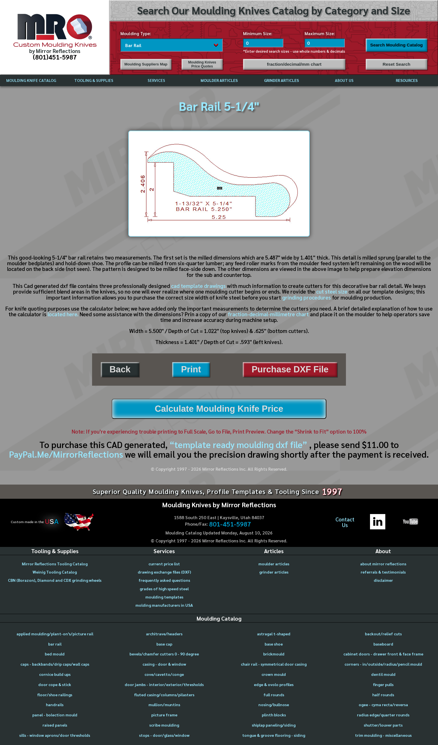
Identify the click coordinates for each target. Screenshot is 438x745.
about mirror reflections (383, 563)
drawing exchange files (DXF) (164, 571)
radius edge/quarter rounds (383, 714)
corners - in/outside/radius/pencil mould (383, 664)
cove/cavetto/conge (164, 674)
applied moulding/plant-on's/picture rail (54, 633)
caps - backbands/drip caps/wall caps (54, 664)
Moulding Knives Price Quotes (202, 64)
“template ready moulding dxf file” (238, 444)
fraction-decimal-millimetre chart (268, 314)
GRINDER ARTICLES (281, 80)
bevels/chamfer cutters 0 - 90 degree (164, 653)
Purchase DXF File (290, 369)
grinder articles (273, 571)
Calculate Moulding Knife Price (219, 409)
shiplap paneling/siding (273, 724)
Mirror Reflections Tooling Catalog (55, 563)
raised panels (54, 724)
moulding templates (164, 596)
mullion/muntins (164, 704)
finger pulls (383, 684)
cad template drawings (198, 285)
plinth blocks (274, 714)
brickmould (273, 653)
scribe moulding (164, 724)
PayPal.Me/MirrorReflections (67, 454)
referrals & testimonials (383, 571)
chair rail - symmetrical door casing (274, 664)
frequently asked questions (164, 580)
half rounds (383, 694)
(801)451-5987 (55, 56)
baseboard (383, 643)
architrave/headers (164, 633)
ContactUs (344, 522)
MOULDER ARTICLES (219, 80)
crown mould (273, 674)
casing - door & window (164, 664)
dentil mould (383, 674)
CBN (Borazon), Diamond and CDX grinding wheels (54, 580)
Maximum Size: (320, 33)
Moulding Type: (135, 33)
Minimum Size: (257, 33)
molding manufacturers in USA (164, 605)
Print (191, 369)
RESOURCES (407, 80)
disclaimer (383, 580)
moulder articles (273, 563)
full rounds (273, 694)
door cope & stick (54, 684)
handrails (54, 704)
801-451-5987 (230, 524)
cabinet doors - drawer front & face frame (383, 653)
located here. (63, 314)
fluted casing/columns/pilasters (164, 694)
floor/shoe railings (54, 694)
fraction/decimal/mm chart (294, 64)
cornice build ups (55, 674)
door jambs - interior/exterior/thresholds (164, 684)
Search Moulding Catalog (396, 45)
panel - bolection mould (54, 714)
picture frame (164, 714)
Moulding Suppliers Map (145, 64)
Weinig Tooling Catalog (55, 571)
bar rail (54, 643)
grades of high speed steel (164, 588)
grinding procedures (306, 297)
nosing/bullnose (273, 704)
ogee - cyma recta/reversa (383, 704)
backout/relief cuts (383, 633)
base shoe (274, 643)
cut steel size (331, 291)
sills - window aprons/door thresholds (54, 735)
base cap (164, 643)
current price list (164, 563)
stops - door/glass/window (164, 735)
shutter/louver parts (383, 724)
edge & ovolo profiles (274, 684)
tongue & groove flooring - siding (273, 735)
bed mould (55, 653)
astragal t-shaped (273, 633)
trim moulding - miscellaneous (383, 735)
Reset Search (397, 64)
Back (119, 369)
